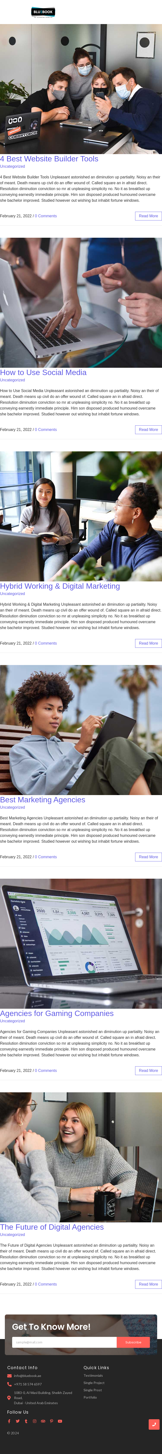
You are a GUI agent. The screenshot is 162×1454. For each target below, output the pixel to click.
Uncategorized (12, 166)
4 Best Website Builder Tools (49, 158)
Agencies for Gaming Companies (57, 1013)
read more (148, 216)
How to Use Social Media (43, 372)
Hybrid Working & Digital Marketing (60, 586)
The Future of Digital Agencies (52, 1227)
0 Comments (46, 216)
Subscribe (133, 1342)
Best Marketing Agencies (42, 799)
